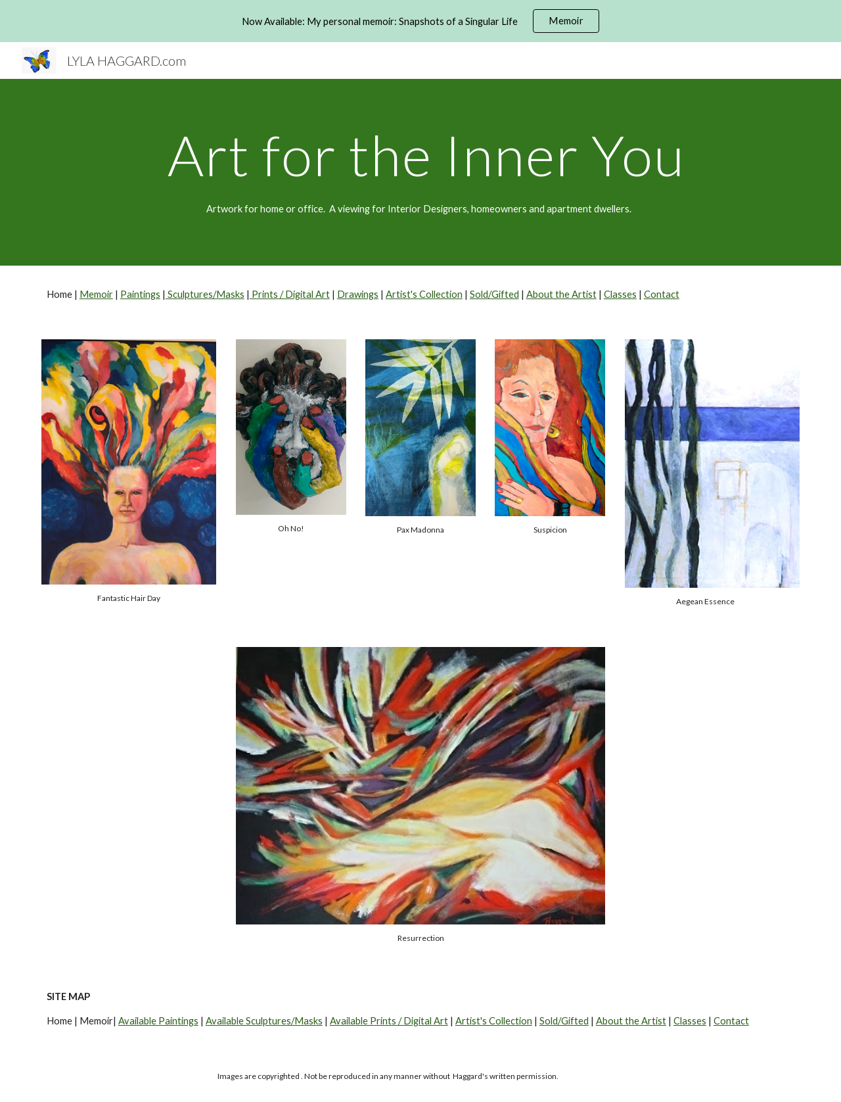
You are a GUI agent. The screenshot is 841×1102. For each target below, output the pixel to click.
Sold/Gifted (494, 294)
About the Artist (561, 294)
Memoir (96, 294)
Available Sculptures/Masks (264, 1020)
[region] (420, 21)
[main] (420, 155)
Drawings (357, 294)
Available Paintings (158, 1020)
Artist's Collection (424, 294)
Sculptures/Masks (205, 294)
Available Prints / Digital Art (389, 1020)
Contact (661, 294)
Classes (620, 294)
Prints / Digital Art (290, 294)
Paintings (140, 294)
